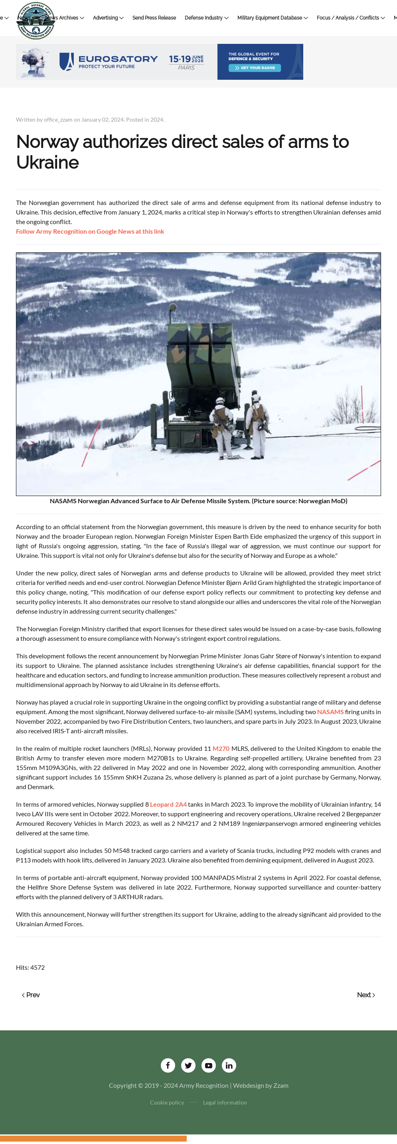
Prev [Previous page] (31, 995)
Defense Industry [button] (207, 18)
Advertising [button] (108, 18)
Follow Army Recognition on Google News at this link (90, 231)
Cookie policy (167, 1102)
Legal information (225, 1102)
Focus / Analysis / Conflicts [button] (351, 18)
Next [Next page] (366, 995)
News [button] (27, 18)
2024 (156, 119)
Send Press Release (154, 18)
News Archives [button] (64, 18)
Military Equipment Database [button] (272, 18)
